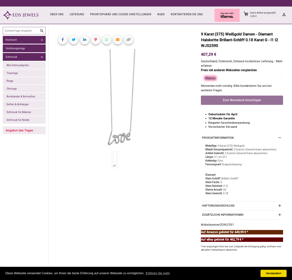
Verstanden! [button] (273, 273)
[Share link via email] (117, 39)
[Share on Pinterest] (95, 39)
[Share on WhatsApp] (106, 39)
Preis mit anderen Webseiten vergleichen (229, 70)
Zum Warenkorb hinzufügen (242, 100)
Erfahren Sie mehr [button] (158, 273)
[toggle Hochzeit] (42, 40)
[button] (242, 138)
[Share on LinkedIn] (84, 39)
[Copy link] (128, 39)
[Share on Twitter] (73, 39)
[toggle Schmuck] (42, 57)
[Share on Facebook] (62, 39)
